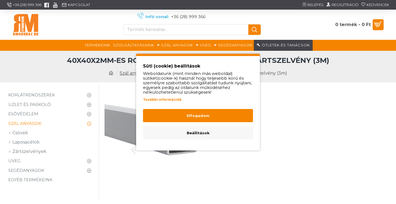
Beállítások (198, 133)
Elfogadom (198, 115)
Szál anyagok (134, 73)
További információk (162, 99)
